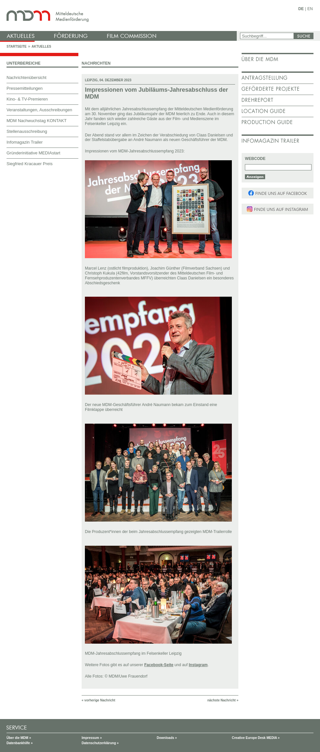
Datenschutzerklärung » (100, 743)
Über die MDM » (19, 738)
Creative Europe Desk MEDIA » (256, 738)
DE (301, 9)
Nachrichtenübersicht (26, 77)
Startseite (16, 46)
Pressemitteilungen (25, 88)
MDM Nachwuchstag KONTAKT (37, 120)
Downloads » (167, 738)
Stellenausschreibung (27, 131)
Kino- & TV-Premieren (27, 99)
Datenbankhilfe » (20, 743)
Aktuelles (41, 46)
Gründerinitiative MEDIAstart (33, 152)
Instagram (198, 665)
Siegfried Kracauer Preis (30, 163)
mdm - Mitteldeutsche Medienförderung (119, 15)
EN (310, 9)
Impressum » (92, 738)
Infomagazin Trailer (25, 142)
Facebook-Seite (158, 665)
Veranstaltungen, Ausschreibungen (39, 109)
